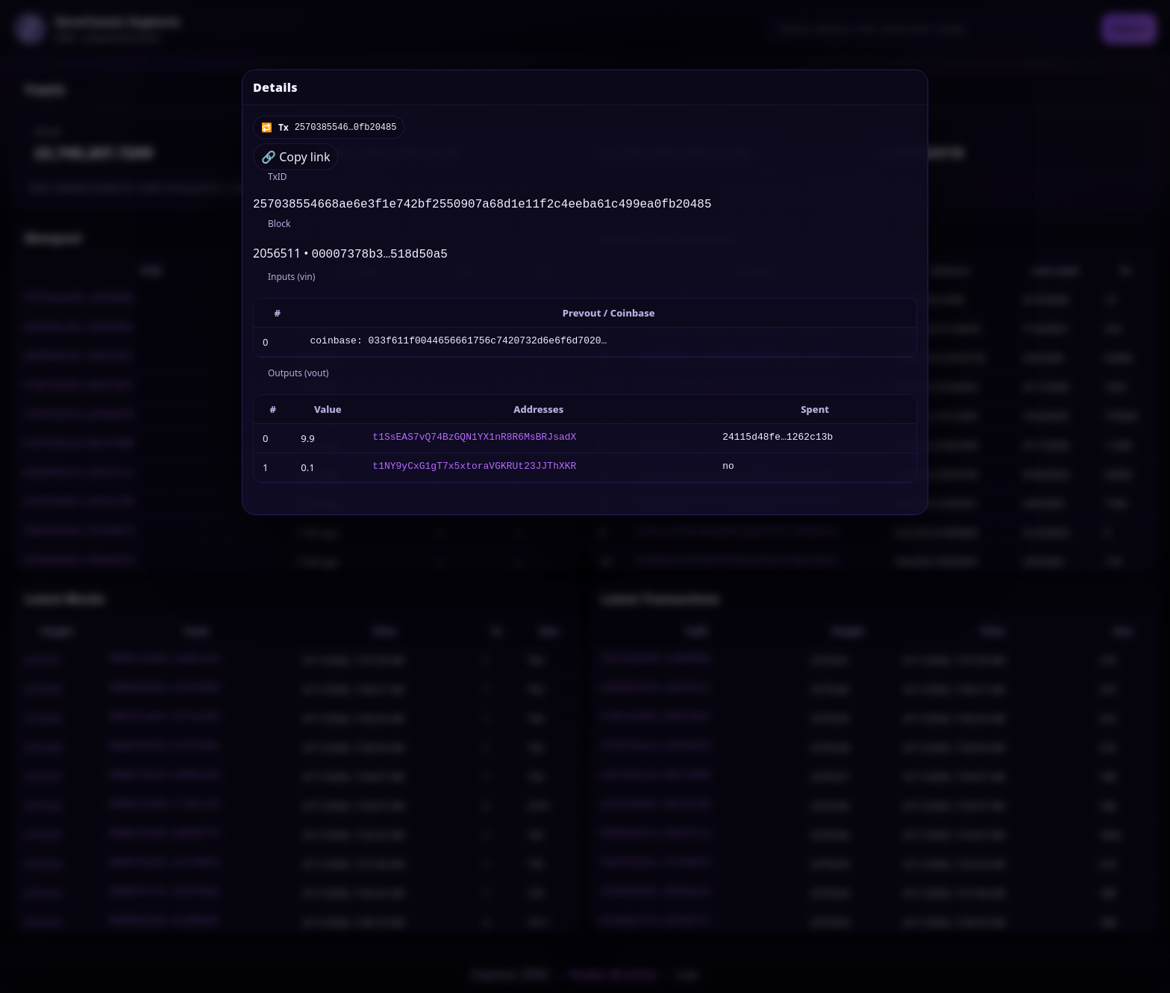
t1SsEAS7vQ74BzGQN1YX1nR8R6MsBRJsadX (474, 441)
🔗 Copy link (295, 157)
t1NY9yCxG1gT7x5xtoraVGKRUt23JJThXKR (474, 470)
